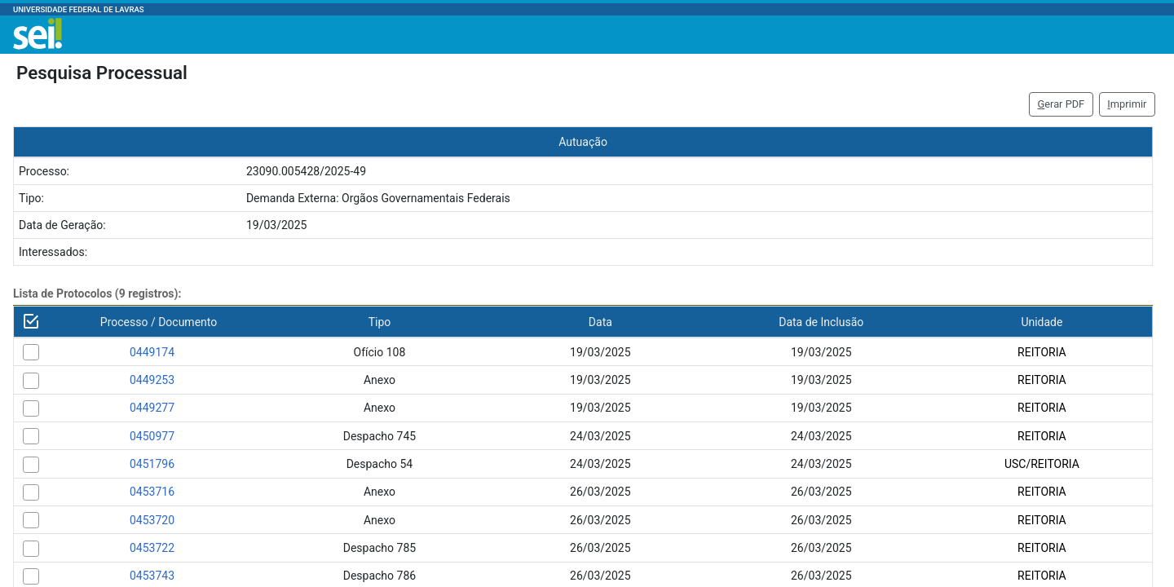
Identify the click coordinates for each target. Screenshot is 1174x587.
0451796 (152, 463)
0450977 (152, 436)
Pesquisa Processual (102, 72)
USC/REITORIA (1041, 463)
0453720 (152, 520)
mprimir (1126, 104)
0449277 (152, 407)
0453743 (152, 575)
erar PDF (1061, 104)
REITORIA (1041, 352)
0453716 (152, 491)
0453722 (152, 547)
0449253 (152, 379)
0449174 (152, 352)
